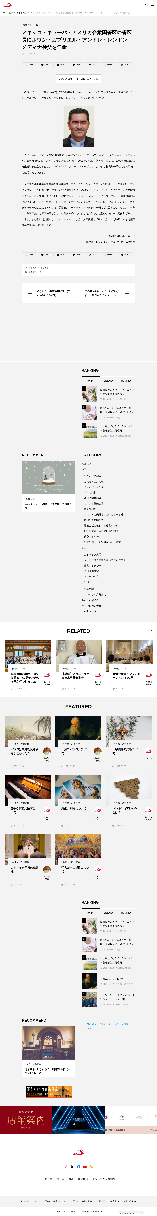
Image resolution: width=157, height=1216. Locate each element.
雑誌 (118, 417)
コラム (85, 469)
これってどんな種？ (95, 481)
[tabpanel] (48, 486)
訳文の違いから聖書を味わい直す (102, 542)
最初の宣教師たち (94, 520)
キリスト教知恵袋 (94, 503)
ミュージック (91, 576)
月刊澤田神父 (91, 571)
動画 (84, 547)
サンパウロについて (30, 1201)
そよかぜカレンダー (95, 487)
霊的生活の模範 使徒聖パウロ (101, 525)
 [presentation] (149, 631)
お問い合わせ (129, 1201)
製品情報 (89, 589)
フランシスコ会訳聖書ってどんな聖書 (105, 560)
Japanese (126, 1213)
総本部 (102, 1201)
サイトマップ (89, 611)
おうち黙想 (90, 492)
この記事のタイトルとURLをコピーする (78, 79)
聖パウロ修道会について (56, 1201)
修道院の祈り (122, 399)
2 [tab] (49, 491)
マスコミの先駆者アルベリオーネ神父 (105, 514)
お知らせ (86, 464)
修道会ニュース (35, 272)
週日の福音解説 (123, 436)
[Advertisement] (78, 332)
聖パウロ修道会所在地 (83, 1201)
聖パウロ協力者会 (91, 605)
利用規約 (114, 1201)
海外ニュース (122, 1004)
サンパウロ (88, 582)
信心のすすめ (91, 536)
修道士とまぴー (92, 565)
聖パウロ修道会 (41, 268)
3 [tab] (51, 491)
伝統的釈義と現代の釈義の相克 (101, 531)
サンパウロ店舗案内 (95, 594)
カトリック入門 (92, 554)
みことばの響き (92, 476)
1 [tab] (46, 491)
